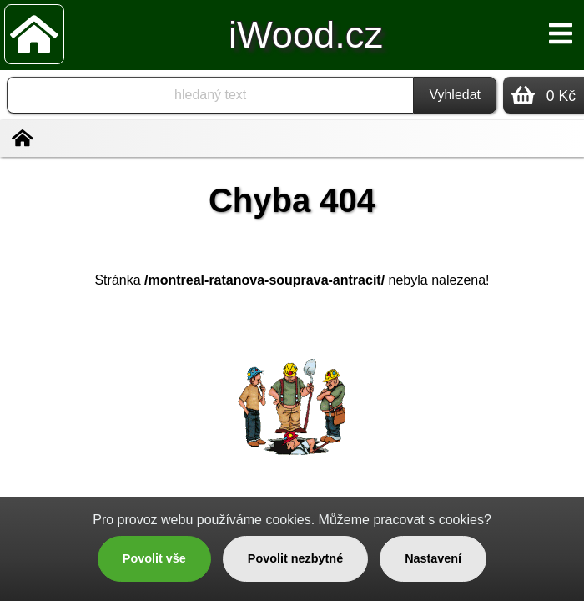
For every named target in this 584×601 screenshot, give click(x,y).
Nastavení (433, 558)
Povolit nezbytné (295, 558)
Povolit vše (154, 558)
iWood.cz (306, 34)
